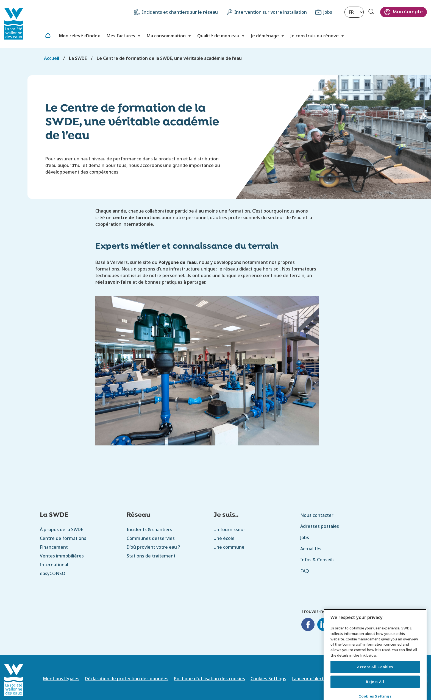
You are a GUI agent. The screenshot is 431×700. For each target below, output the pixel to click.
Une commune (228, 547)
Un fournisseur (229, 529)
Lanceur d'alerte (309, 679)
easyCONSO (52, 573)
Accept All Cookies (375, 673)
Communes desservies (151, 538)
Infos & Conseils (317, 560)
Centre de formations (63, 538)
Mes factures (121, 36)
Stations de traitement (151, 556)
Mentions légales (61, 679)
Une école (224, 538)
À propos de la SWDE (61, 529)
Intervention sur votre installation (270, 12)
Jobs (327, 12)
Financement (54, 547)
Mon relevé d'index (79, 36)
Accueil (51, 58)
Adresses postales (319, 526)
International (54, 565)
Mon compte (408, 12)
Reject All (375, 688)
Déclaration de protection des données (126, 679)
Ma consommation (166, 36)
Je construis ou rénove (314, 36)
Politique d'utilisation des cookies (209, 679)
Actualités (310, 549)
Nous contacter (316, 515)
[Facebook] (308, 625)
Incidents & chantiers (149, 529)
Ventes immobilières (62, 556)
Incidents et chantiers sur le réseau (180, 12)
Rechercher (372, 12)
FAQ (304, 571)
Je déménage (265, 36)
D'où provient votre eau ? (153, 547)
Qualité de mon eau (218, 36)
